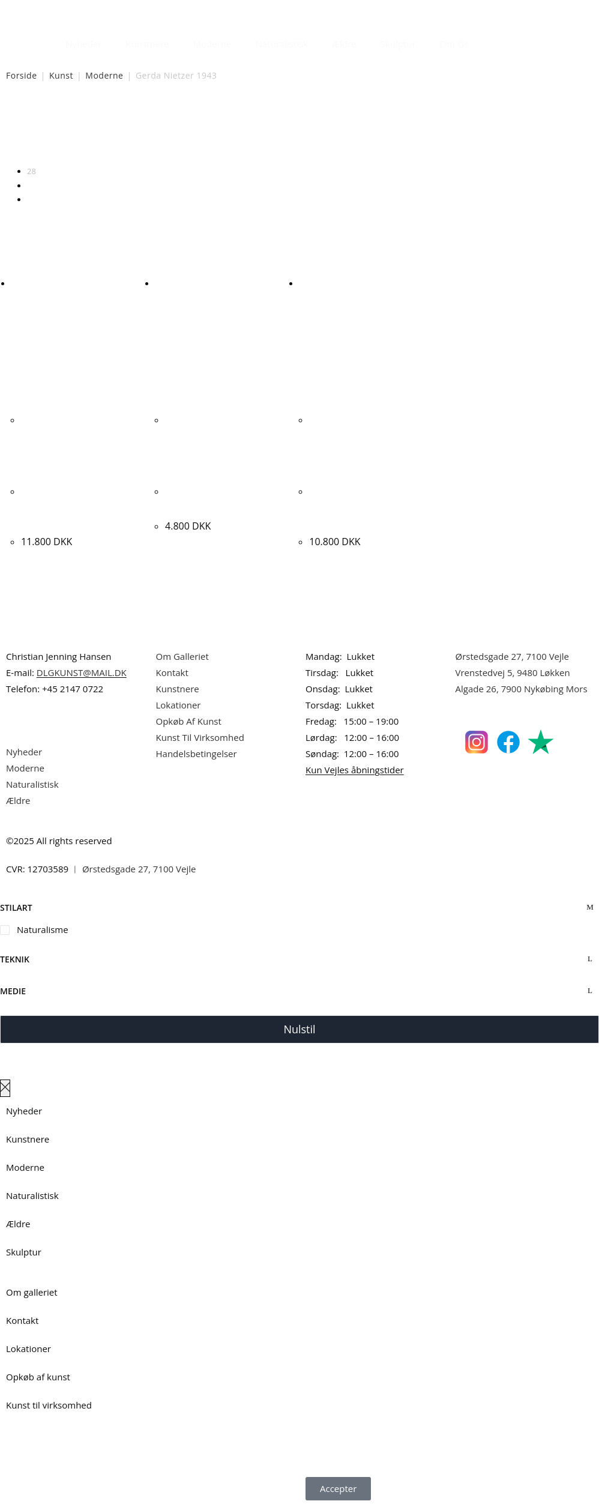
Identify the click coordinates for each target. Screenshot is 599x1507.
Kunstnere (147, 44)
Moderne (212, 44)
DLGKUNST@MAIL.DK (82, 672)
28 (31, 171)
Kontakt (172, 672)
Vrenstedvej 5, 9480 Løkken (513, 672)
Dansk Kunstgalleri (60, 12)
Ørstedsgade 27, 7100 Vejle (513, 656)
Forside (21, 75)
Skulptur (398, 44)
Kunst (61, 75)
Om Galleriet (182, 656)
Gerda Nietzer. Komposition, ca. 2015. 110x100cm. (73, 506)
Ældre (344, 44)
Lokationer (178, 705)
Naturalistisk (282, 44)
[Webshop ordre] (299, 133)
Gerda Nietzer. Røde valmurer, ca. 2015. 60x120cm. (355, 506)
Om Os (454, 44)
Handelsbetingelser (196, 753)
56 (31, 185)
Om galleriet (32, 1292)
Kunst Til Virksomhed (200, 737)
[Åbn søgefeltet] (488, 41)
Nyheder (83, 44)
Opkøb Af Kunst (188, 721)
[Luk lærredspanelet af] (5, 1088)
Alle (33, 199)
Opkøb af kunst (38, 1377)
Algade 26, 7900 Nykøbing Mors (522, 689)
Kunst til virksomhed (49, 1405)
